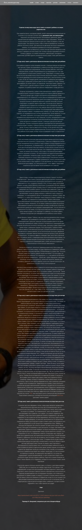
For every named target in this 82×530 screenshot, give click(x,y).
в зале (37, 2)
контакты (75, 2)
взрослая (48, 2)
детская (55, 2)
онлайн (31, 2)
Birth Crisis (60, 395)
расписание (62, 2)
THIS (30, 393)
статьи (69, 2)
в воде (42, 2)
